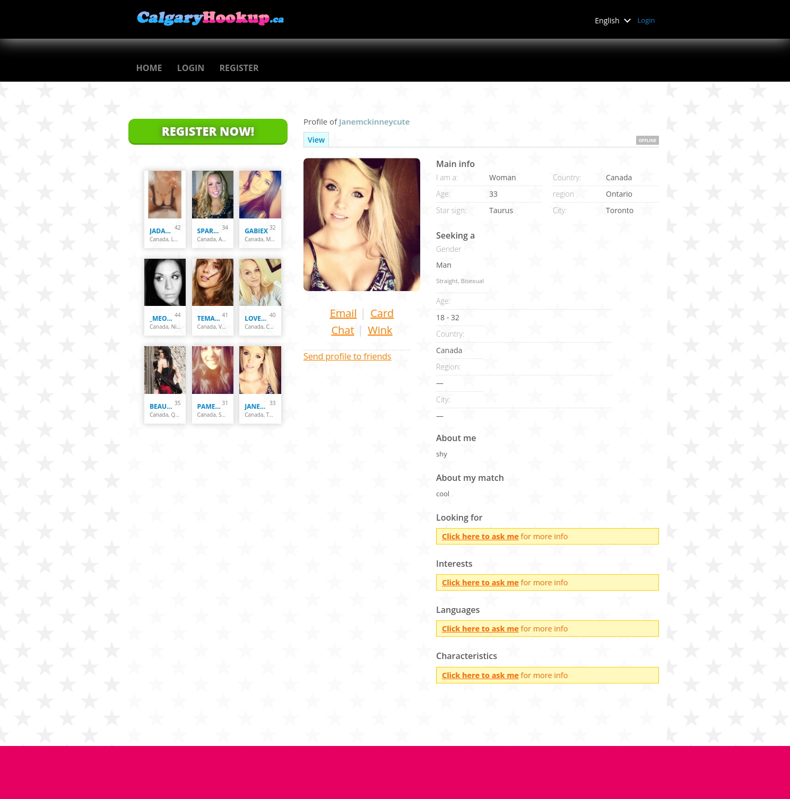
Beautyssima (162, 406)
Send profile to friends (347, 356)
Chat (342, 330)
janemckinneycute (257, 406)
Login (646, 20)
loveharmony (257, 318)
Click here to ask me (480, 536)
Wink (380, 330)
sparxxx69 (209, 230)
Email (343, 313)
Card (382, 313)
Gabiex (256, 230)
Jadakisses (162, 230)
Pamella (209, 406)
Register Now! (208, 131)
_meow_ (162, 318)
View (316, 140)
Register (239, 68)
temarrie (209, 318)
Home (149, 68)
